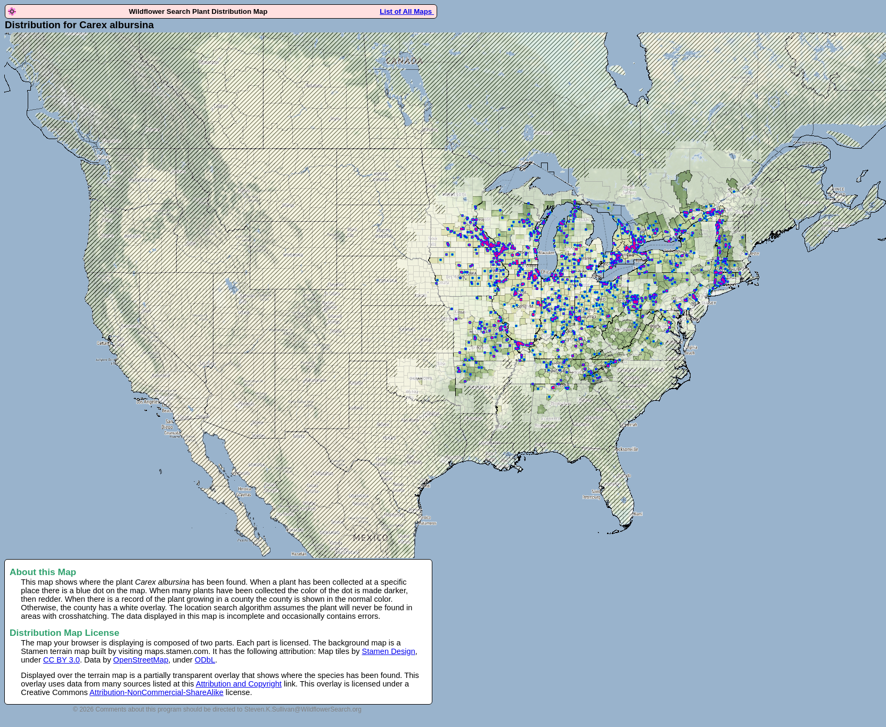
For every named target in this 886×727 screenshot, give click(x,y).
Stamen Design (388, 651)
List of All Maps (407, 11)
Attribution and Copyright (239, 684)
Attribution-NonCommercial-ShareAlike (156, 692)
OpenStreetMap (140, 660)
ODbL (205, 660)
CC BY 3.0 (61, 660)
